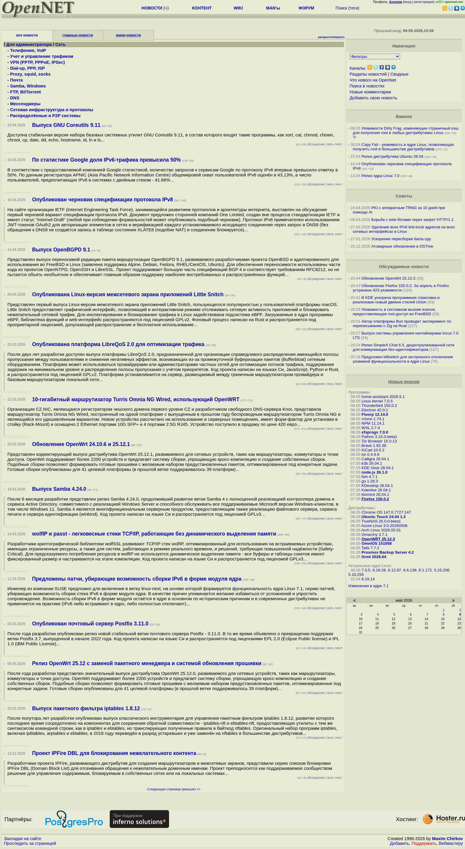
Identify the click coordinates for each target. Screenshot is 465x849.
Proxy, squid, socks (30, 74)
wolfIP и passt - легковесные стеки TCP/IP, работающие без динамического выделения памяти (154, 534)
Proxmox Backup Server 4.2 (388, 552)
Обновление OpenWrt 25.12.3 (388, 278)
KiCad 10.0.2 (373, 450)
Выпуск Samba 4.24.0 (59, 489)
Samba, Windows (28, 86)
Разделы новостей (368, 74)
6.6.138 (409, 570)
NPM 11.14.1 (373, 423)
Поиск (341, 8)
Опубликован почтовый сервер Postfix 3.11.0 (90, 624)
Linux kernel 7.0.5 (377, 401)
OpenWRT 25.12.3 (378, 539)
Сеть (60, 44)
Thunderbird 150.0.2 (379, 405)
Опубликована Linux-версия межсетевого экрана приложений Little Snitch (128, 294)
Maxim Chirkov (447, 838)
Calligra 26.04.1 (375, 459)
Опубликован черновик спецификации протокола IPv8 (102, 200)
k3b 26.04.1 (372, 463)
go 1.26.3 (370, 481)
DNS (14, 97)
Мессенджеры (25, 103)
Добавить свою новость (373, 97)
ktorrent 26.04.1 (375, 494)
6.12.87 (394, 570)
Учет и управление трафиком (41, 56)
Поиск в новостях (367, 86)
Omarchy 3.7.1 (374, 534)
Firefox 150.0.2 (375, 499)
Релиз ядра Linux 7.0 (380, 175)
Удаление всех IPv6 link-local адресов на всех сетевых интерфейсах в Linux (404, 229)
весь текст (335, 144)
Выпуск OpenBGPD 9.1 (61, 250)
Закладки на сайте (22, 838)
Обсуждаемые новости (404, 266)
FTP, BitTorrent (25, 92)
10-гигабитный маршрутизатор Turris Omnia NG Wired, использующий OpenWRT (135, 399)
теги (354, 8)
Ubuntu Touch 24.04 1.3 (384, 517)
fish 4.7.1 (370, 476)
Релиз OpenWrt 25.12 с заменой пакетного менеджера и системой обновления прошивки (146, 663)
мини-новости (128, 35)
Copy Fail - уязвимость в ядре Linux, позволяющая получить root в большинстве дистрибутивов (403, 146)
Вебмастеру (451, 843)
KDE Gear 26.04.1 (378, 468)
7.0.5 (366, 570)
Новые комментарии (370, 92)
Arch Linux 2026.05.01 (381, 530)
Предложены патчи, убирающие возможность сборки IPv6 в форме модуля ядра (136, 579)
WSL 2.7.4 (371, 428)
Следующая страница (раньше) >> (173, 789)
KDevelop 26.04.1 (377, 485)
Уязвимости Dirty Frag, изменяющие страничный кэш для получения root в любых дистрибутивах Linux (405, 130)
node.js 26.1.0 (374, 472)
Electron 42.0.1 (375, 410)
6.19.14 (368, 579)
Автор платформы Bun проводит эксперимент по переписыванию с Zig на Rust (402, 323)
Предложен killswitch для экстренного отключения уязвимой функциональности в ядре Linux (403, 359)
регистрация (423, 2)
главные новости (78, 35)
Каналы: (358, 68)
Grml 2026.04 (374, 557)
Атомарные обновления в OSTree (402, 246)
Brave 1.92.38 (374, 445)
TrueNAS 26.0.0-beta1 (381, 521)
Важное (404, 116)
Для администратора (29, 44)
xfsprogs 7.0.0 (375, 432)
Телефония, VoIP (28, 50)
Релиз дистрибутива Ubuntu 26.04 (392, 156)
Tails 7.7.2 (370, 548)
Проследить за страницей (30, 843)
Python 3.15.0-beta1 (379, 436)
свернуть (338, 37)
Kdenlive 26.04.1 (376, 490)
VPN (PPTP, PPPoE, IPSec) (37, 62)
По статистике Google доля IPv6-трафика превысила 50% (106, 160)
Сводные (399, 74)
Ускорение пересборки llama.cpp (401, 239)
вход (407, 2)
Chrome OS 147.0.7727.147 (386, 512)
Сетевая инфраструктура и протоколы (51, 109)
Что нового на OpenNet (373, 80)
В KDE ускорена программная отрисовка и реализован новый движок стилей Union (396, 299)
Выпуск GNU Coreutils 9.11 (66, 125)
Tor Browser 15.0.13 (379, 441)
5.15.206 (442, 570)
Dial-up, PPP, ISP (27, 68)
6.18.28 (379, 570)
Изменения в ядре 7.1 (368, 586)
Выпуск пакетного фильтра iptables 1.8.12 (86, 708)
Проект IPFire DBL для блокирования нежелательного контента (114, 753)
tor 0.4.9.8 (370, 454)
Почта (16, 80)
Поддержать (424, 843)
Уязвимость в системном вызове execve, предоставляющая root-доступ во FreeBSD (394, 311)
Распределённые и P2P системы (45, 115)
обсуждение (310, 144)
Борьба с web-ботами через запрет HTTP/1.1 (412, 219)
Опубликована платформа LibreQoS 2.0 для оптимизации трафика (118, 344)
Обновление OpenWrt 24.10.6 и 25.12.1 (81, 444)
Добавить (399, 843)
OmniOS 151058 (377, 543)
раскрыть (324, 37)
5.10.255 (356, 574)
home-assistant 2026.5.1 (383, 396)
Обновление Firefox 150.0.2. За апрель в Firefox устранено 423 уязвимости (401, 287)
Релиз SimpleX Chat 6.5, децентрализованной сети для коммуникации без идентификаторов (403, 347)
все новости (27, 35)
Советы (404, 196)
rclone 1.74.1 (373, 419)
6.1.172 (425, 570)
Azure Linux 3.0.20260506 (384, 525)
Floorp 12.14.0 (375, 414)
